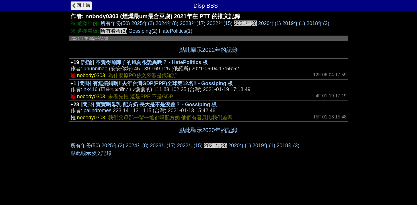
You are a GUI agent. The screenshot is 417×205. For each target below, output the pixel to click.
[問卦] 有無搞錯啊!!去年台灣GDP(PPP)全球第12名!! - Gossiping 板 (155, 83)
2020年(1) (269, 23)
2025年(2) (143, 23)
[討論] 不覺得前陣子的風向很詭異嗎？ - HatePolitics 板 (144, 62)
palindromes (98, 110)
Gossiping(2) (143, 31)
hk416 (91, 89)
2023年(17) (193, 23)
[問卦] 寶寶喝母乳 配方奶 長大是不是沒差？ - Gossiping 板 (149, 104)
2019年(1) (293, 23)
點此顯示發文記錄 (91, 153)
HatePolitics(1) (175, 31)
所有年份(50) (115, 23)
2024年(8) (167, 23)
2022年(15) (220, 23)
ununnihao (96, 68)
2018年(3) (318, 23)
